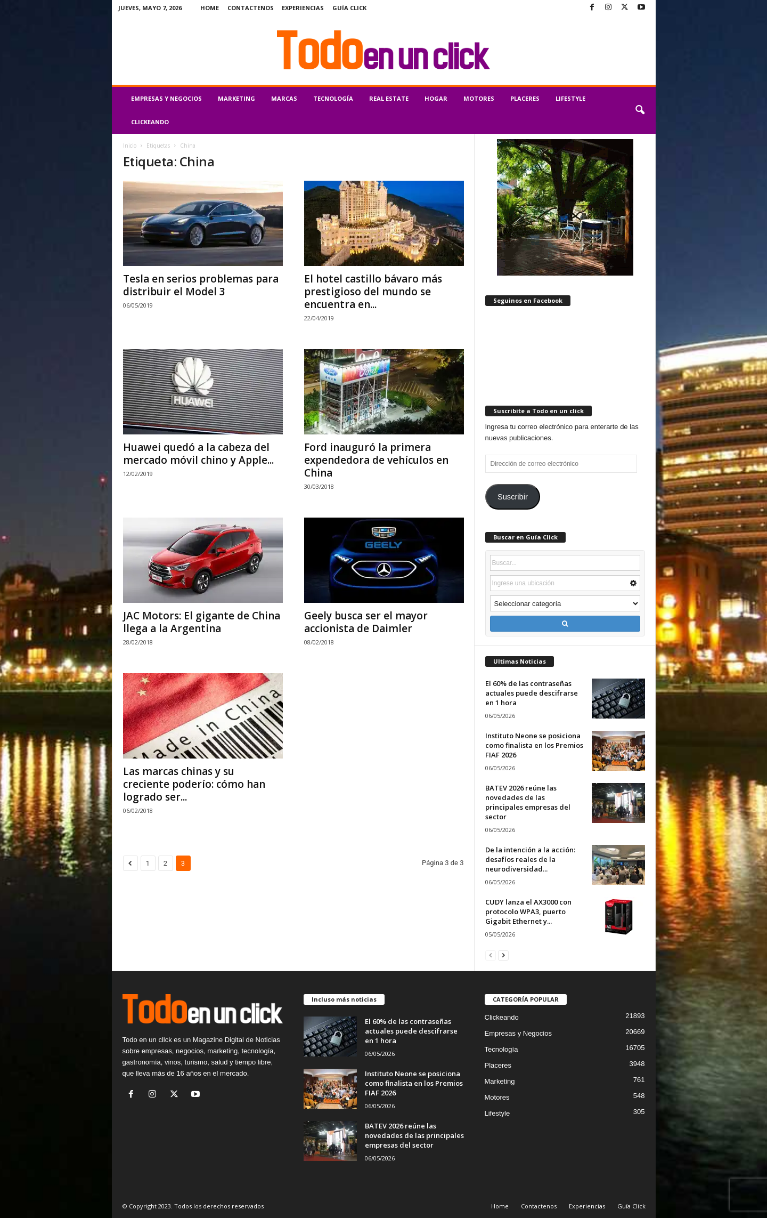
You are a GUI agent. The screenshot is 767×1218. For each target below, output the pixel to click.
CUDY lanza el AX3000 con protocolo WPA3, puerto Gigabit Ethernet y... (528, 911)
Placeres (525, 98)
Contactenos (250, 8)
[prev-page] (490, 955)
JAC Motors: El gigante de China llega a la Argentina (201, 622)
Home (209, 8)
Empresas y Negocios (166, 98)
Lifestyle (570, 98)
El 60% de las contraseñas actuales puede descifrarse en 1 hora (531, 693)
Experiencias (303, 8)
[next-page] (503, 955)
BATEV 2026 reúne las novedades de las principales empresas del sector (527, 802)
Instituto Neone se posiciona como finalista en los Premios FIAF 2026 (534, 745)
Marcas (284, 98)
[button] (639, 110)
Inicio (129, 145)
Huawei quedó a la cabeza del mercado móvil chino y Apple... (198, 453)
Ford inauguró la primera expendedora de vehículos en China (376, 460)
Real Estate (389, 98)
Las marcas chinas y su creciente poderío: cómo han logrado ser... (194, 784)
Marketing (236, 98)
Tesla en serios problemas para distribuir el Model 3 (201, 285)
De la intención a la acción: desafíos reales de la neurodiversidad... (530, 859)
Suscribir (512, 497)
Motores (478, 98)
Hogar (436, 98)
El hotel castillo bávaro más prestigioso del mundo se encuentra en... (373, 291)
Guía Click (349, 8)
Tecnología (333, 98)
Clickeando (150, 122)
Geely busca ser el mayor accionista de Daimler (366, 622)
